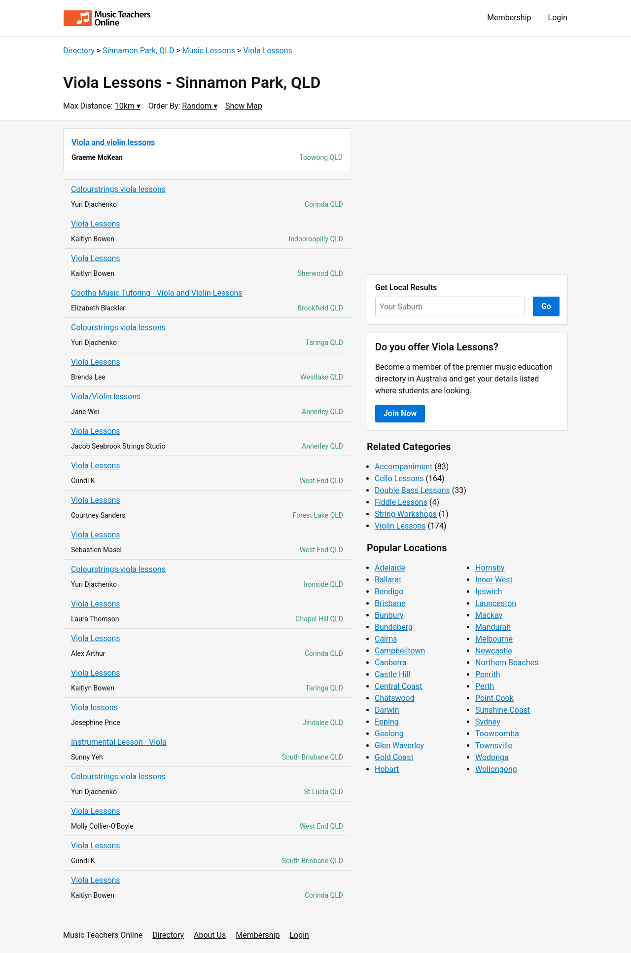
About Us (210, 935)
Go (546, 306)
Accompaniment (403, 466)
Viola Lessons (267, 50)
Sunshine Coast (502, 710)
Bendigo (389, 591)
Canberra (391, 662)
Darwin (387, 710)
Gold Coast (394, 757)
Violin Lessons (400, 526)
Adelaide (390, 567)
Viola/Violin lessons (105, 396)
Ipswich (488, 591)
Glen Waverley (399, 745)
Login (557, 17)
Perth (484, 686)
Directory (79, 50)
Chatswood (395, 698)
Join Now (400, 413)
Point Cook (494, 698)
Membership (509, 17)
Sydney (487, 721)
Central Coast (398, 686)
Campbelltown (400, 650)
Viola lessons (94, 707)
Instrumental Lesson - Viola (119, 742)
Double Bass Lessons (412, 490)
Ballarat (388, 579)
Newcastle (493, 650)
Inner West (494, 579)
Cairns (386, 639)
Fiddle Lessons (401, 502)
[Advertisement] (467, 197)
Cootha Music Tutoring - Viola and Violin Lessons (157, 293)
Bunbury (389, 615)
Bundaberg (394, 627)
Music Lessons (208, 50)
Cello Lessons (399, 478)
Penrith (487, 674)
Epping (387, 721)
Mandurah (493, 627)
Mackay (488, 615)
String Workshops (406, 514)
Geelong (389, 733)
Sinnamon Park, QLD (138, 50)
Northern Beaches (506, 662)
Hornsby (490, 567)
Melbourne (494, 639)
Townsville (493, 745)
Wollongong (496, 769)
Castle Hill (392, 674)
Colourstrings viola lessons (118, 189)
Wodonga (492, 757)
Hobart (387, 769)
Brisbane (390, 603)
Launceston (495, 603)
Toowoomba (497, 733)
